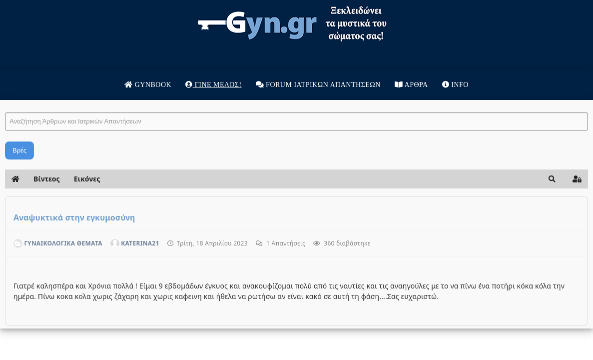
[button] (496, 179)
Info (455, 84)
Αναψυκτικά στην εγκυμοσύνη (131, 217)
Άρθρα (411, 84)
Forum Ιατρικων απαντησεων (318, 84)
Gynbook (147, 84)
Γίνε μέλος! (213, 84)
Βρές (76, 150)
